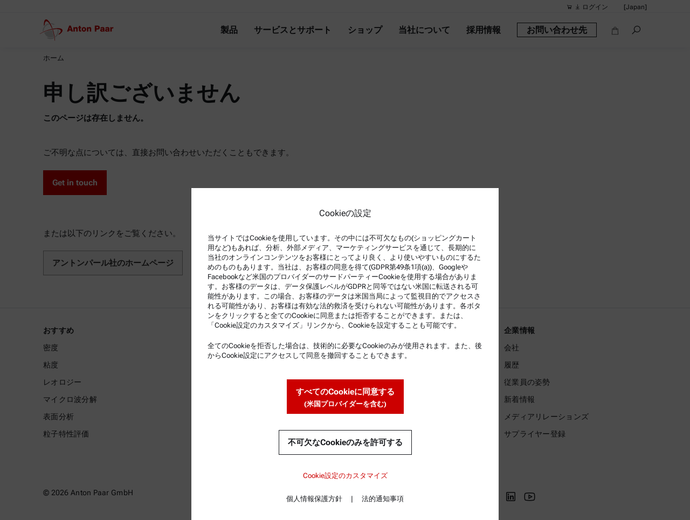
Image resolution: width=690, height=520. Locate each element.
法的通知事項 (383, 499)
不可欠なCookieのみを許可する (345, 442)
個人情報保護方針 (314, 499)
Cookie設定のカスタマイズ (345, 476)
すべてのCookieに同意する (345, 398)
